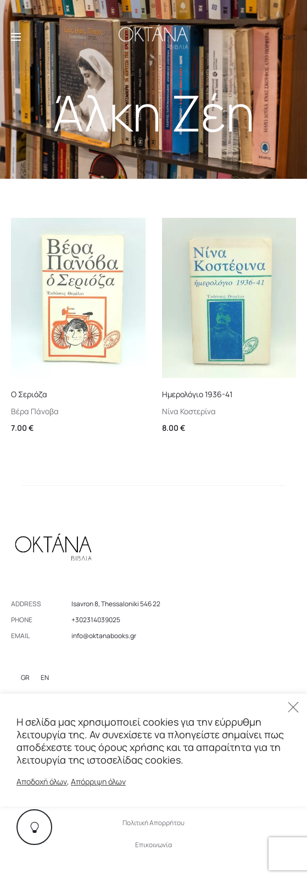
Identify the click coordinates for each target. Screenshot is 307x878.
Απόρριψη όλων (98, 781)
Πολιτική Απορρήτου (153, 822)
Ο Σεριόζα (29, 394)
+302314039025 (95, 619)
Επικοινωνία (153, 844)
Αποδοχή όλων (41, 781)
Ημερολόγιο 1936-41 (197, 394)
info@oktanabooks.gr (103, 635)
